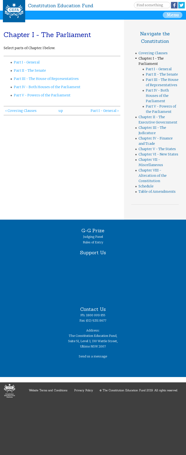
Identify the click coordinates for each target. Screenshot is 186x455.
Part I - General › (105, 110)
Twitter (181, 5)
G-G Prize (92, 230)
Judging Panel (93, 237)
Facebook (174, 5)
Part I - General (27, 62)
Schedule (146, 186)
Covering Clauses (153, 53)
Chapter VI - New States (158, 154)
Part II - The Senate (30, 70)
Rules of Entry (93, 242)
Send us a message (93, 356)
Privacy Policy (83, 390)
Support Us (93, 252)
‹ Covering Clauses (21, 110)
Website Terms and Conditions (48, 390)
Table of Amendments (157, 191)
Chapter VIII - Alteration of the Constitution (153, 175)
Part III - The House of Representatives (46, 79)
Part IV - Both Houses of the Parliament (47, 87)
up (61, 110)
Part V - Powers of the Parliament (42, 95)
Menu (172, 15)
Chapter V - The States (157, 149)
